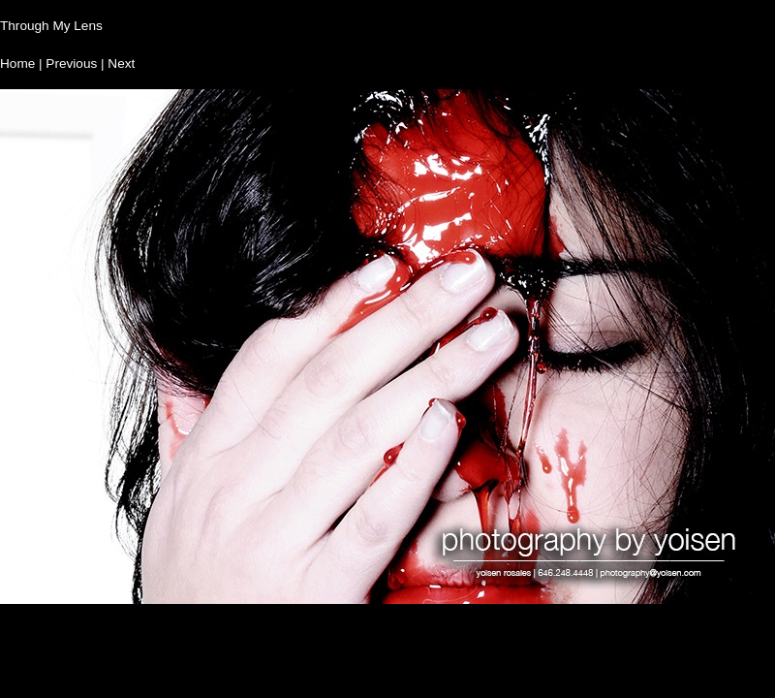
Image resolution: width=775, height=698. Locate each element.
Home (17, 63)
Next (121, 63)
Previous (71, 63)
